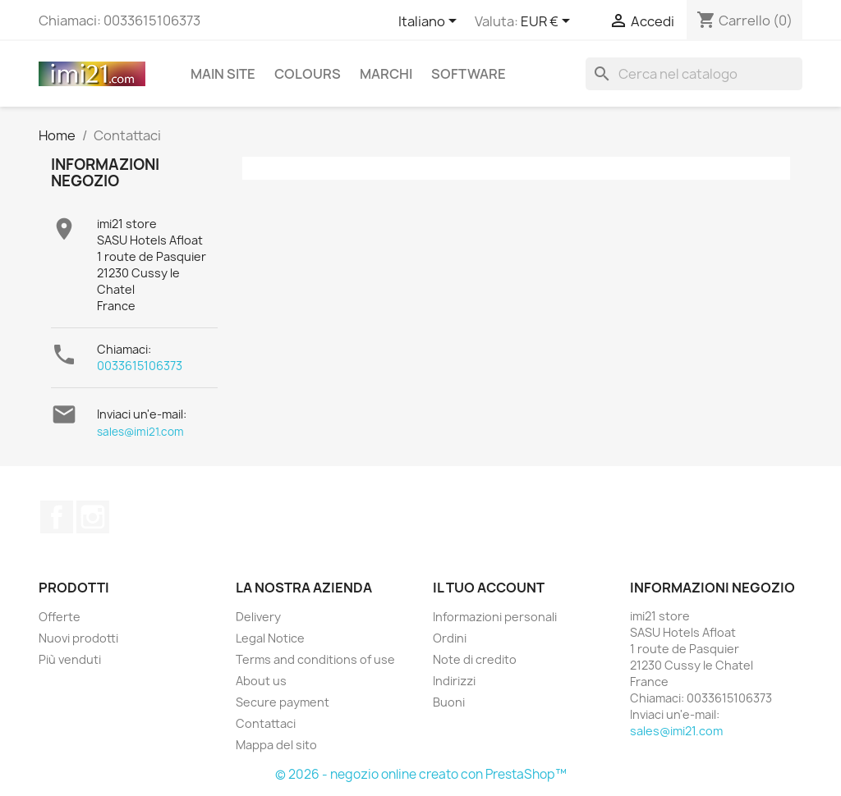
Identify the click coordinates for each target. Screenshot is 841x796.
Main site (223, 74)
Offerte (59, 616)
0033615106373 (139, 365)
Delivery (258, 616)
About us (261, 680)
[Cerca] (694, 73)
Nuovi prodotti (78, 638)
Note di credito (475, 659)
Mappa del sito (276, 745)
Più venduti (70, 659)
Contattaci (266, 723)
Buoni (449, 702)
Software (468, 74)
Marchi (386, 74)
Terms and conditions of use (315, 659)
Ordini (449, 638)
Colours (307, 74)
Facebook (56, 517)
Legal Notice (270, 638)
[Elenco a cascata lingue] (430, 22)
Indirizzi (454, 680)
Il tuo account (489, 588)
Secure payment (282, 702)
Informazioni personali (495, 616)
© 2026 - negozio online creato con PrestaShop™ (421, 774)
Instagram (92, 517)
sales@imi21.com (140, 431)
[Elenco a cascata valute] (548, 22)
